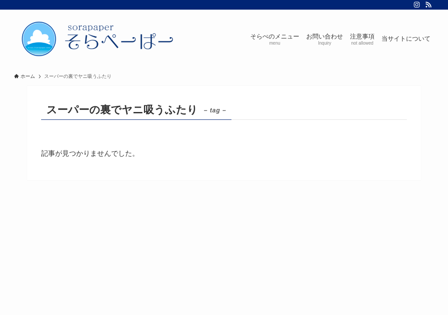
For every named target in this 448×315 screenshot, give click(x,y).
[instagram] (417, 5)
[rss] (428, 5)
